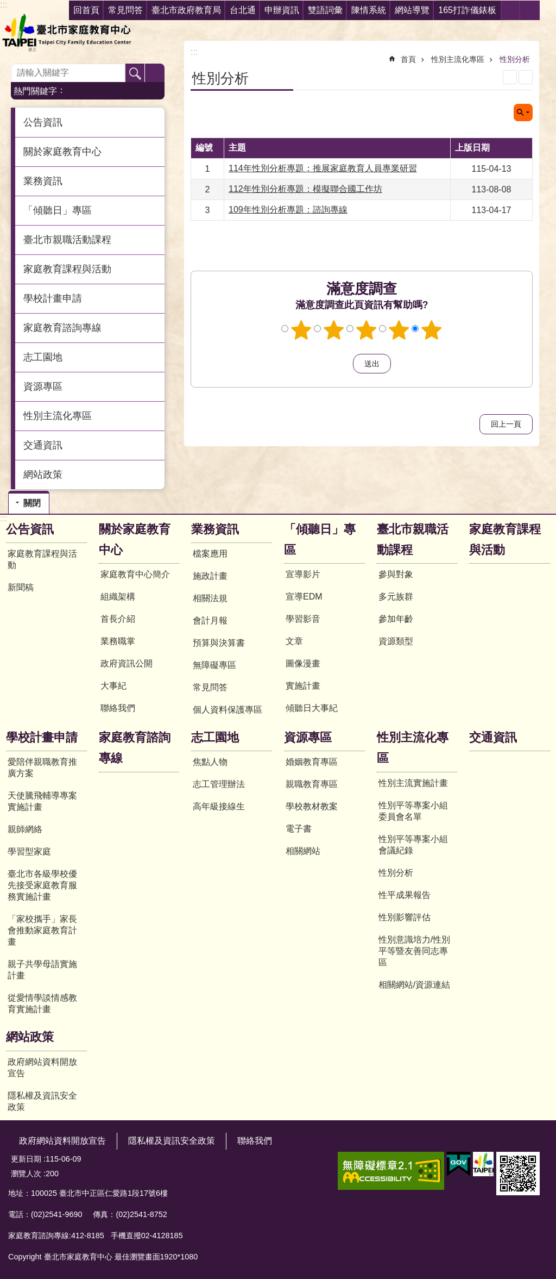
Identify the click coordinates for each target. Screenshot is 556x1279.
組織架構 (117, 596)
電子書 (299, 828)
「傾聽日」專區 (320, 539)
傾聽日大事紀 (312, 708)
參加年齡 (395, 618)
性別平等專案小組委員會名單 (413, 811)
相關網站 (303, 851)
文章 (294, 641)
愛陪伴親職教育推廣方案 (42, 767)
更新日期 (26, 1159)
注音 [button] (526, 77)
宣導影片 (303, 574)
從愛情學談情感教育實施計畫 (42, 1003)
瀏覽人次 (26, 1173)
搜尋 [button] (135, 73)
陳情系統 (368, 10)
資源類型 (395, 641)
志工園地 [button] (42, 357)
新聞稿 (21, 587)
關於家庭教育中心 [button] (62, 151)
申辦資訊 (281, 10)
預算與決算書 (219, 642)
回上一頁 (506, 424)
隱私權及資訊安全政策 (42, 1101)
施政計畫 (210, 576)
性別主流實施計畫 (413, 783)
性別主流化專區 (457, 59)
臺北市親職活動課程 (412, 539)
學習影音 (303, 618)
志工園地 (215, 737)
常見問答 (210, 687)
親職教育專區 (312, 784)
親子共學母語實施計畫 (42, 969)
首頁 (408, 59)
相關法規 (210, 598)
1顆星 (301, 330)
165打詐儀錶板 (467, 10)
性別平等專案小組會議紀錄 (413, 844)
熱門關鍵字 (35, 91)
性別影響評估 (404, 917)
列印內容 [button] (510, 77)
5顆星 (431, 330)
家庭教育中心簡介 (135, 574)
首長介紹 (117, 618)
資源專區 (308, 737)
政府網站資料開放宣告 (42, 1067)
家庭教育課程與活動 (67, 269)
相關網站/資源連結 (414, 984)
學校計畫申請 (42, 737)
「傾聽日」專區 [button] (57, 210)
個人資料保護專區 (227, 709)
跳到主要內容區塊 (5, 5)
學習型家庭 (29, 851)
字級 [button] (530, 10)
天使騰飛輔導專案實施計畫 (42, 801)
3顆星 (366, 330)
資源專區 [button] (42, 386)
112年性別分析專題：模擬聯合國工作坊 (305, 189)
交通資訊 (42, 445)
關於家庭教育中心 (134, 539)
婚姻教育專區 (312, 761)
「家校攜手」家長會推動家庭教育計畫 (42, 930)
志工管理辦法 (219, 784)
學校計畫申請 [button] (52, 298)
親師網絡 (25, 829)
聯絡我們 (117, 708)
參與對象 (395, 574)
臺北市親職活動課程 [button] (67, 239)
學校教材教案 (312, 806)
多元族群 (395, 596)
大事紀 (113, 685)
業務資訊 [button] (42, 181)
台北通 (243, 10)
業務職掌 (117, 641)
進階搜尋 (155, 73)
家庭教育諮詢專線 (62, 327)
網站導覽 (412, 10)
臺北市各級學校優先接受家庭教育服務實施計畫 (42, 885)
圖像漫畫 (303, 663)
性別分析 (515, 59)
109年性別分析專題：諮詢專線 (288, 209)
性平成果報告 (404, 895)
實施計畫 (303, 685)
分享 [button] (510, 10)
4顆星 (399, 330)
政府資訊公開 (126, 663)
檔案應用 (210, 553)
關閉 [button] (523, 112)
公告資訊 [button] (42, 122)
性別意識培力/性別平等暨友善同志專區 (414, 951)
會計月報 (210, 620)
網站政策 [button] (42, 474)
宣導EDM (304, 596)
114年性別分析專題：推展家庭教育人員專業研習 (323, 168)
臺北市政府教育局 (186, 10)
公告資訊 (30, 529)
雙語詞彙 (325, 10)
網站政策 (30, 1037)
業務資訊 (215, 529)
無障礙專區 (214, 665)
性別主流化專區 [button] (57, 415)
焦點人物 (210, 761)
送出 (342, 363)
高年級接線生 (219, 806)
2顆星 (334, 330)
